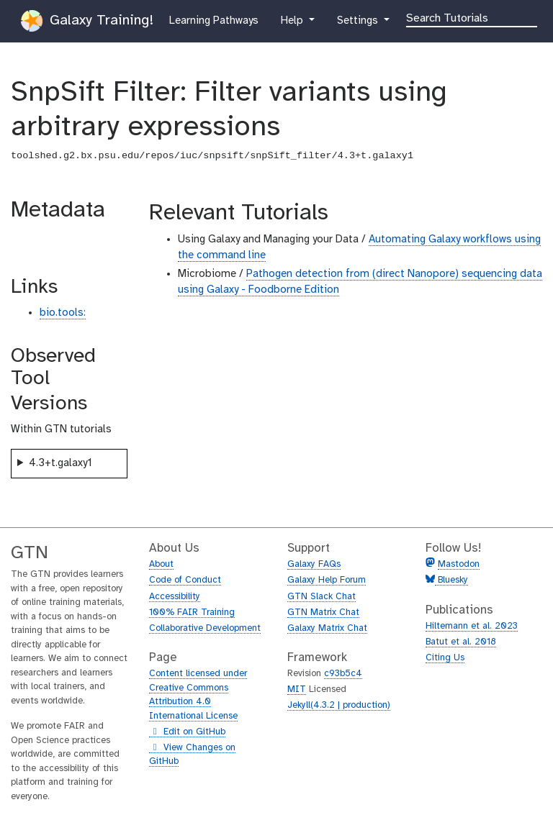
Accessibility (174, 596)
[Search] (471, 17)
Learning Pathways (213, 19)
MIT (296, 689)
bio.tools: (63, 313)
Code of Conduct (185, 580)
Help (293, 19)
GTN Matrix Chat (323, 612)
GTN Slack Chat (321, 596)
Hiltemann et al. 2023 (472, 626)
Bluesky (451, 580)
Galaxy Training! (87, 21)
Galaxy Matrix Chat (327, 628)
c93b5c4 (343, 673)
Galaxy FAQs (314, 564)
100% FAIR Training (192, 612)
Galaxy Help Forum (326, 580)
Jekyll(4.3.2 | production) (338, 705)
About (161, 564)
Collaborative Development (205, 628)
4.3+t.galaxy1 (60, 463)
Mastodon (459, 564)
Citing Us (445, 658)
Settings (363, 19)
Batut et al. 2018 (461, 642)
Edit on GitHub (187, 732)
